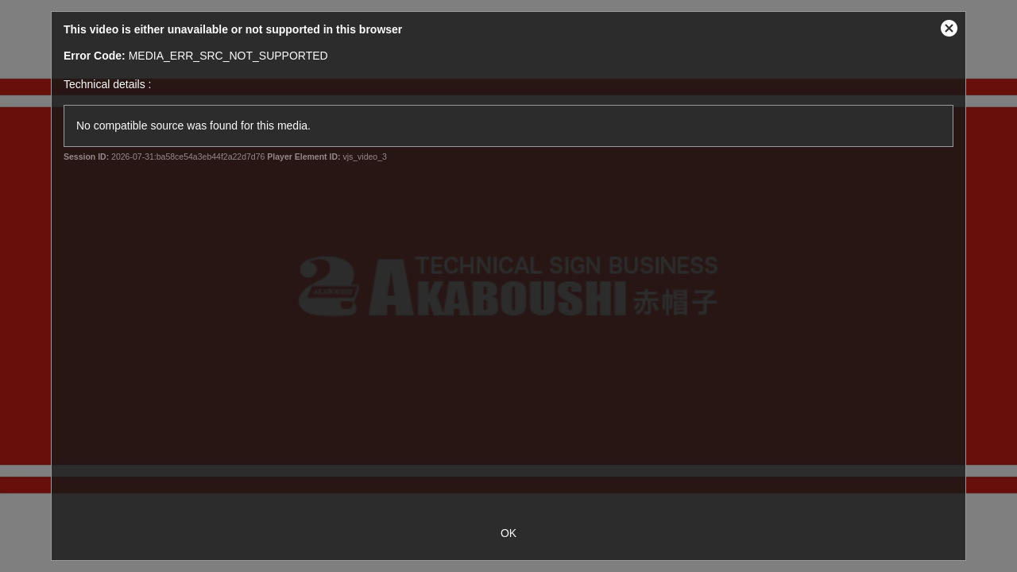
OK (508, 533)
